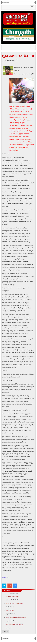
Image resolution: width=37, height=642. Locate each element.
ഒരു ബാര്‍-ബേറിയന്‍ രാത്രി (14, 625)
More (5, 632)
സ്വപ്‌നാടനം (10, 610)
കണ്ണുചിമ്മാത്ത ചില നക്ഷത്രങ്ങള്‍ (16, 618)
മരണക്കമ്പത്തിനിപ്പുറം (12, 596)
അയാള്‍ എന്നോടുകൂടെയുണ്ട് (14, 603)
